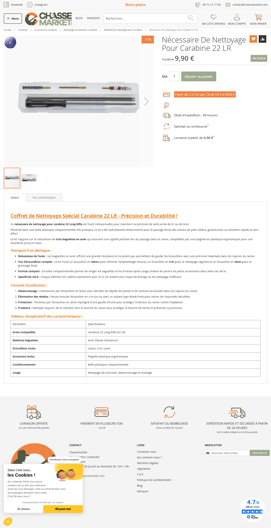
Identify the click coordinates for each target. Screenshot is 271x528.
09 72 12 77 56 (211, 4)
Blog (79, 18)
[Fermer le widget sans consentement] (65, 460)
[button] (7, 521)
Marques (93, 18)
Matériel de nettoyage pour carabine (123, 29)
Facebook (17, 4)
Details (15, 197)
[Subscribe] (260, 453)
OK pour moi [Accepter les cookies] (63, 509)
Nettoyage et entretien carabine (81, 29)
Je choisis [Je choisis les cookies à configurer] (23, 509)
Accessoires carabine (45, 29)
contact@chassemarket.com (250, 4)
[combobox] (151, 18)
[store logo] (48, 18)
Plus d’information (44, 197)
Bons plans (136, 4)
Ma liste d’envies (213, 23)
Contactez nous (146, 451)
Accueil (8, 29)
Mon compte (237, 23)
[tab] (15, 198)
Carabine (23, 29)
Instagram (41, 4)
